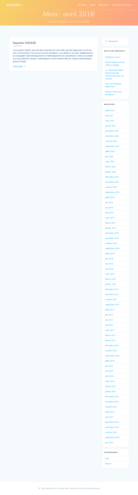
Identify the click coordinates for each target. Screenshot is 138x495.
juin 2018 (109, 258)
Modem (14, 4)
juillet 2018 (110, 253)
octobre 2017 (111, 299)
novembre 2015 (112, 401)
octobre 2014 (111, 432)
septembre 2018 (112, 248)
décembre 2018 (112, 233)
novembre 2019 (112, 182)
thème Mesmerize (92, 488)
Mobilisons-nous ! (112, 57)
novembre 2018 (112, 238)
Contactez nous (122, 5)
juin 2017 (109, 315)
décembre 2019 (112, 177)
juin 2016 (109, 366)
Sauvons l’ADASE (24, 42)
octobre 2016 (111, 350)
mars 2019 (109, 217)
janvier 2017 (110, 340)
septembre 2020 (112, 146)
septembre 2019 (112, 192)
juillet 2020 (110, 151)
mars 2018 (109, 274)
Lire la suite (18, 66)
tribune (108, 463)
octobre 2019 (111, 187)
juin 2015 (109, 417)
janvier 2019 (110, 228)
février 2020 (110, 166)
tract (107, 458)
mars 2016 (109, 381)
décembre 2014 (112, 422)
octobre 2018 (111, 243)
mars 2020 (109, 161)
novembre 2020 (112, 136)
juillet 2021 (110, 110)
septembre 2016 (112, 355)
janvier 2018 (110, 284)
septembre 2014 (112, 437)
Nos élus (104, 5)
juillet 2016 (110, 360)
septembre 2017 (112, 304)
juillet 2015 (110, 412)
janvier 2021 (110, 125)
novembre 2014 (112, 427)
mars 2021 (109, 120)
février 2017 (110, 335)
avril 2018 (109, 269)
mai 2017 (109, 320)
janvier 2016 (110, 391)
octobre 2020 (111, 141)
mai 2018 (109, 263)
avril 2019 (109, 212)
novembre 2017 (112, 294)
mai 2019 (109, 207)
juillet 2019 (110, 197)
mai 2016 (109, 371)
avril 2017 (109, 325)
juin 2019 (109, 202)
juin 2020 (109, 156)
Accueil (82, 5)
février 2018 (110, 279)
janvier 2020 (110, 171)
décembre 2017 (112, 289)
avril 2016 (109, 376)
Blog (93, 5)
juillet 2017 (110, 309)
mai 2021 (109, 115)
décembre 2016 (112, 345)
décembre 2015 (112, 396)
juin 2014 (109, 442)
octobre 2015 (111, 406)
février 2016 (110, 386)
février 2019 (110, 223)
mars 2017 (109, 330)
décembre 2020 (112, 131)
